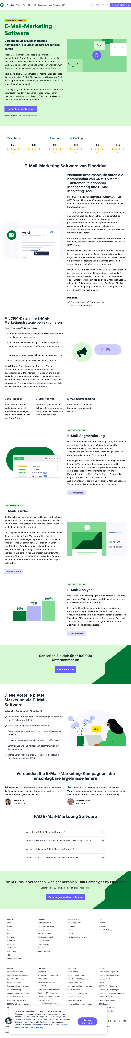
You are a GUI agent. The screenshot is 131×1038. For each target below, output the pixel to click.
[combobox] (93, 4)
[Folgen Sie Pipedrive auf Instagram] (114, 1022)
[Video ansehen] (97, 55)
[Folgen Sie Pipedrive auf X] (119, 1022)
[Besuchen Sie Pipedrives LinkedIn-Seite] (124, 1021)
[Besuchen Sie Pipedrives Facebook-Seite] (109, 1022)
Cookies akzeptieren (87, 1021)
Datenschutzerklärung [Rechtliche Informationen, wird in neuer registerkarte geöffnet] (33, 1027)
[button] (8, 1020)
